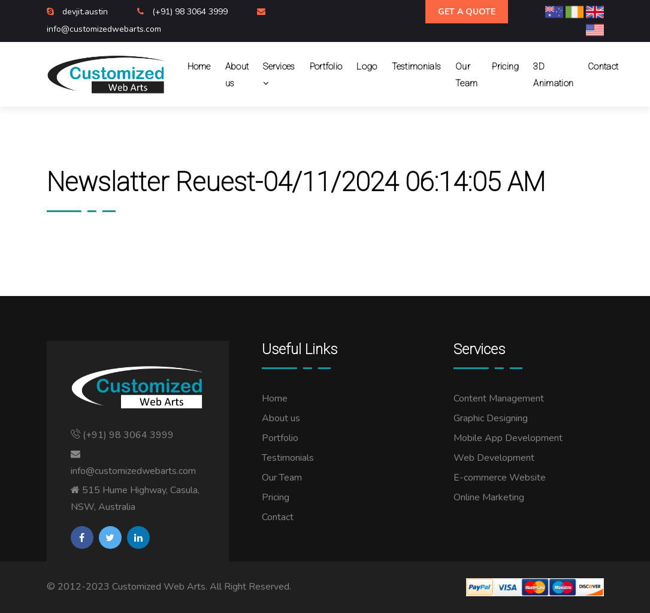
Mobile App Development (508, 438)
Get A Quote (466, 11)
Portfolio (326, 66)
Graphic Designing (491, 418)
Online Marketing (489, 497)
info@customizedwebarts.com (104, 29)
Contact (603, 66)
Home (199, 66)
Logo (366, 66)
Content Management (499, 398)
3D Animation (553, 75)
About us (237, 75)
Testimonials (417, 66)
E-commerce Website (500, 477)
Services (279, 75)
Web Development (494, 457)
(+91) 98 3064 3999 (191, 11)
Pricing (505, 66)
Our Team (466, 75)
